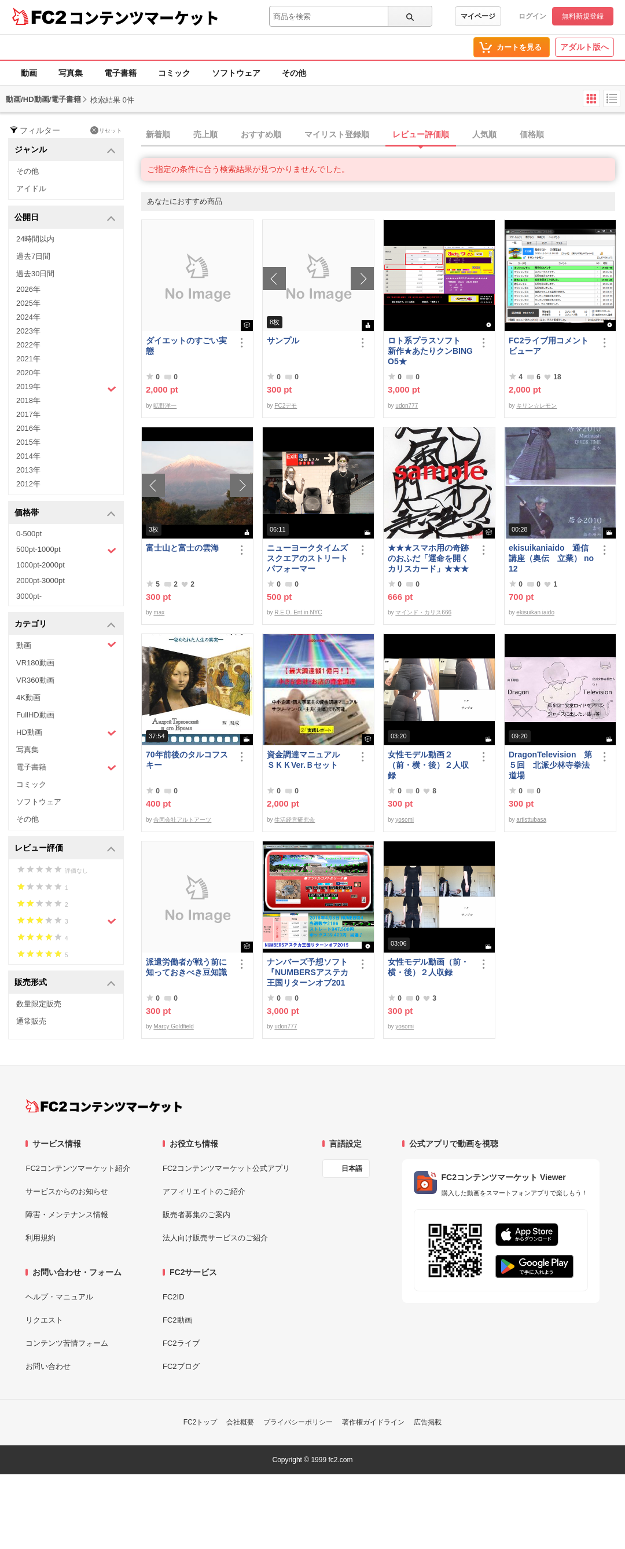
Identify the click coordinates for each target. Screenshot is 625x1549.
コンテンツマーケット (144, 17)
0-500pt (29, 533)
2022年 (28, 344)
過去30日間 (35, 273)
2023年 (28, 331)
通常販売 (31, 1021)
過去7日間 (33, 256)
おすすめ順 (261, 134)
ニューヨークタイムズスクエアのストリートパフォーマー (307, 558)
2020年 (28, 372)
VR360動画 (35, 680)
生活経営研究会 (294, 819)
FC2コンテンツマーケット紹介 (77, 1168)
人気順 (484, 134)
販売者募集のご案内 (196, 1214)
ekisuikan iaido (535, 612)
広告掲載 (428, 1422)
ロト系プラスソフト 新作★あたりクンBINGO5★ (430, 351)
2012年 (28, 483)
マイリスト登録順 (336, 134)
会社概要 (240, 1422)
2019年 (66, 388)
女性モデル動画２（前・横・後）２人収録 (428, 765)
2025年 (28, 303)
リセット (106, 130)
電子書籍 (120, 73)
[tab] (383, 135)
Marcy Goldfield (173, 1026)
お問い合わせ (48, 1366)
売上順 (205, 134)
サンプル (283, 340)
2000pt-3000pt (40, 580)
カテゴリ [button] (65, 624)
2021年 (28, 358)
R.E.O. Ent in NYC (298, 612)
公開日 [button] (65, 218)
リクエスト (44, 1320)
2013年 (28, 470)
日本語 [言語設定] (351, 1169)
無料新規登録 (583, 16)
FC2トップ (200, 1422)
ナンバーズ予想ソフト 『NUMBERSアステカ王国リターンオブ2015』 (309, 972)
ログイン (532, 16)
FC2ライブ (181, 1343)
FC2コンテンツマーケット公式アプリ (226, 1168)
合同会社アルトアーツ (182, 819)
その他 (294, 73)
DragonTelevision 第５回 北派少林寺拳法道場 (550, 765)
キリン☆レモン (536, 405)
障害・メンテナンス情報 (66, 1214)
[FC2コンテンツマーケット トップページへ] (103, 1106)
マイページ (478, 16)
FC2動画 (177, 1320)
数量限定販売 (38, 1003)
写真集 (70, 73)
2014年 (28, 456)
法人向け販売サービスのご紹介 (215, 1237)
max (158, 612)
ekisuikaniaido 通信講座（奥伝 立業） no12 (551, 558)
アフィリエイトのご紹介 (204, 1191)
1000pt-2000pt (40, 565)
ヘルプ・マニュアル (59, 1296)
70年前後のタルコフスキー (187, 760)
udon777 (406, 405)
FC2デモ (285, 405)
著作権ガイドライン (373, 1422)
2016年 (28, 428)
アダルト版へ (584, 47)
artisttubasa (531, 819)
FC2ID (174, 1296)
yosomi (404, 819)
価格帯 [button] (65, 513)
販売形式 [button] (65, 982)
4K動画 (28, 697)
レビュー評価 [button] (65, 848)
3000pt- (29, 596)
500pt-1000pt (66, 550)
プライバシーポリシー (298, 1422)
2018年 (28, 400)
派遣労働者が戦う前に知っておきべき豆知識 (186, 967)
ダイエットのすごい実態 (186, 346)
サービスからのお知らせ (66, 1191)
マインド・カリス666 (423, 612)
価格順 (532, 134)
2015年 (28, 442)
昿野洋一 (165, 405)
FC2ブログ (181, 1366)
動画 (29, 73)
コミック (174, 73)
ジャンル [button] (65, 150)
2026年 (28, 289)
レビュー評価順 (420, 134)
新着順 (158, 134)
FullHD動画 (35, 715)
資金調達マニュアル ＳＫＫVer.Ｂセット (307, 760)
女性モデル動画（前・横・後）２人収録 (428, 967)
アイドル (31, 188)
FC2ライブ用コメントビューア (549, 346)
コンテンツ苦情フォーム (66, 1343)
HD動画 (66, 733)
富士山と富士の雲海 (182, 547)
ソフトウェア (236, 73)
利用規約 (40, 1237)
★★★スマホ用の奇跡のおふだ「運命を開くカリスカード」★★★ (428, 558)
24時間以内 (35, 239)
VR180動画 (35, 662)
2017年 (28, 414)
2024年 (28, 317)
